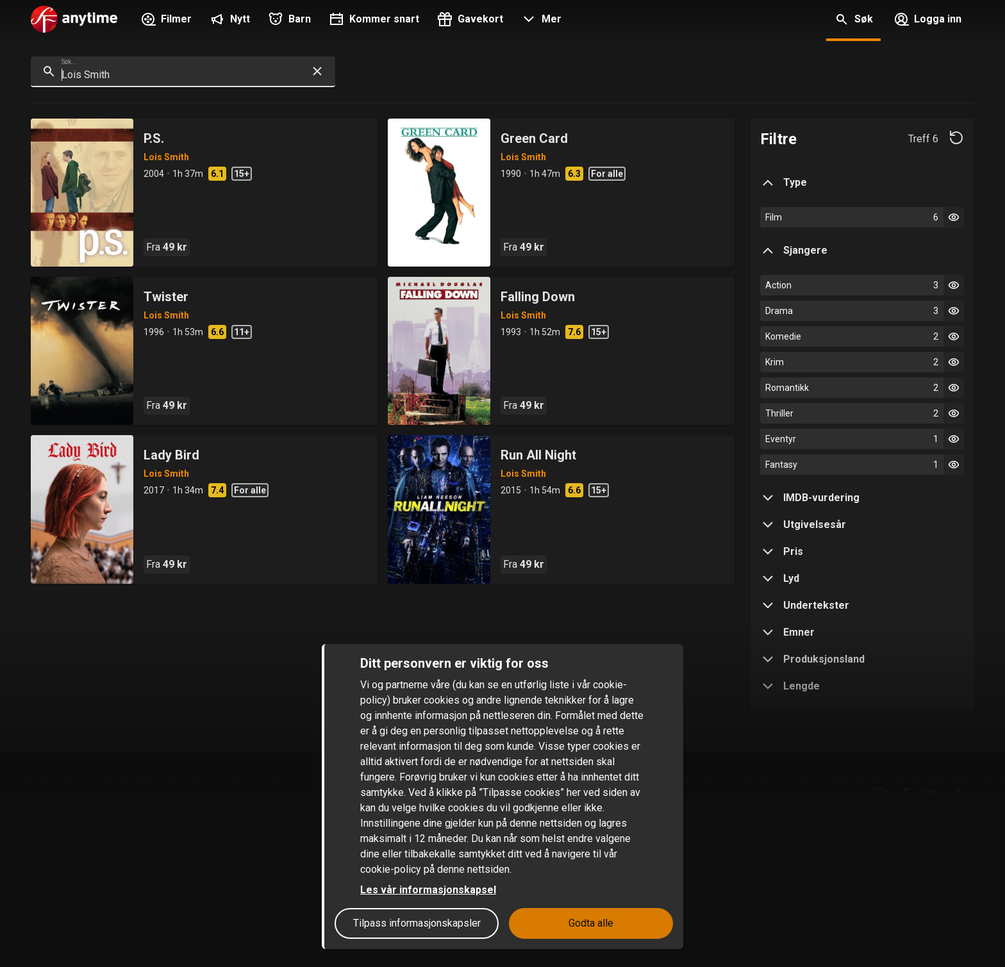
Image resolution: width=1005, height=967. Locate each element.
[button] (540, 20)
